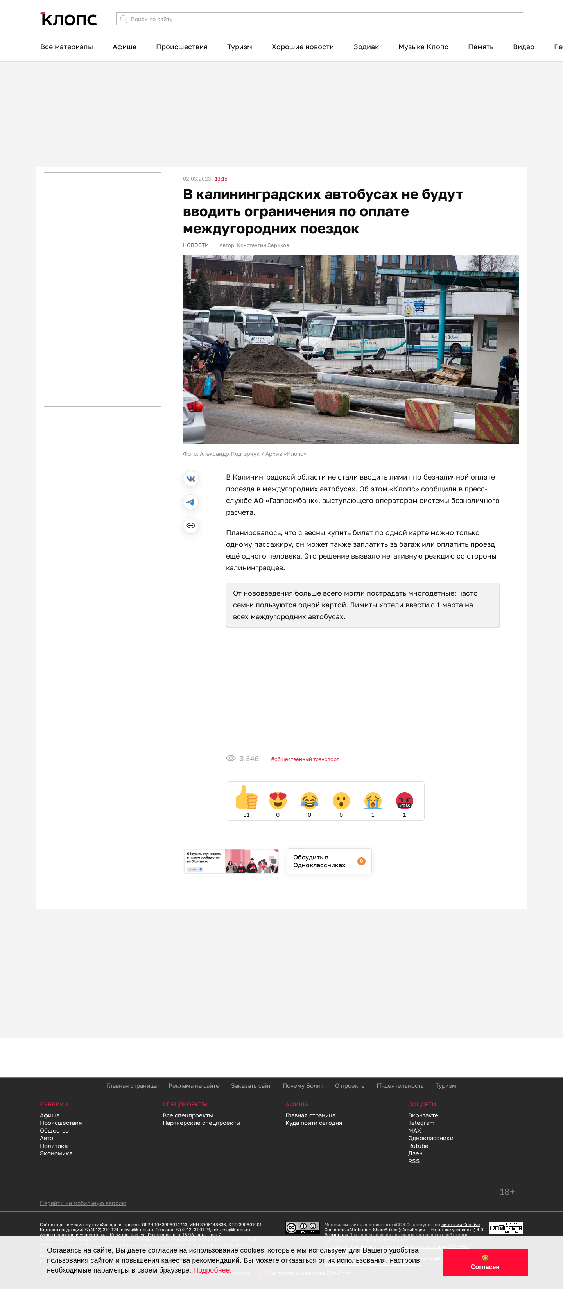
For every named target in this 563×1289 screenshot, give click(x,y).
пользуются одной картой (301, 604)
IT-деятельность (400, 1085)
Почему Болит (303, 1085)
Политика (54, 1145)
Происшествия (182, 46)
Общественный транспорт (306, 759)
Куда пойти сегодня (313, 1122)
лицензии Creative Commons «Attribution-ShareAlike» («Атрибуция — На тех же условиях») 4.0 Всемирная (404, 1229)
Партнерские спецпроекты (201, 1122)
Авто (46, 1137)
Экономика (56, 1153)
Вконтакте (423, 1115)
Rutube (418, 1145)
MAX (414, 1130)
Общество (54, 1130)
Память (480, 46)
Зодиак (366, 46)
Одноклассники (431, 1137)
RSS (414, 1160)
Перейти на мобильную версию (83, 1202)
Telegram (421, 1122)
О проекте (350, 1085)
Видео (523, 46)
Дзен (415, 1153)
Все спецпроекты (188, 1115)
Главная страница (132, 1085)
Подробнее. (212, 1270)
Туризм (239, 46)
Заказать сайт (251, 1085)
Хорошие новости (303, 46)
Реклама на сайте (194, 1085)
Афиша (124, 46)
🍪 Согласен (485, 1262)
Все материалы (66, 46)
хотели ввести (404, 604)
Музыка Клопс (423, 46)
